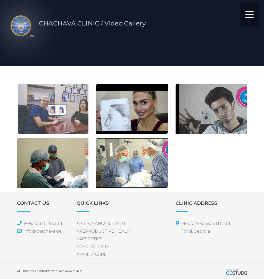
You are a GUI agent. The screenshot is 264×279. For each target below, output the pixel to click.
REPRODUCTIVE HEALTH (106, 231)
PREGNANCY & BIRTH (102, 223)
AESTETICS (91, 238)
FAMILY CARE (93, 254)
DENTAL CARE (94, 246)
